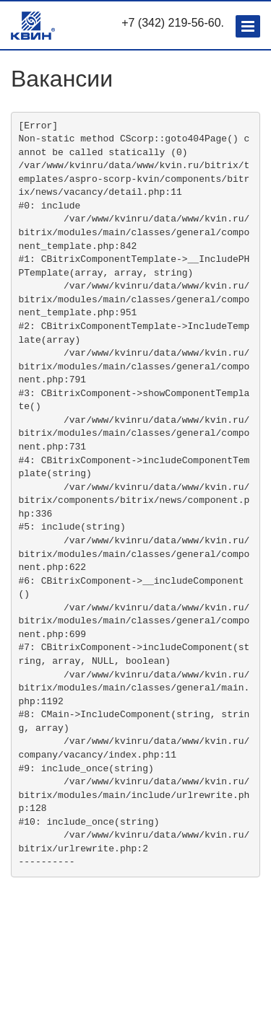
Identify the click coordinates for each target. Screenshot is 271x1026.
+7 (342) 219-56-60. (172, 23)
